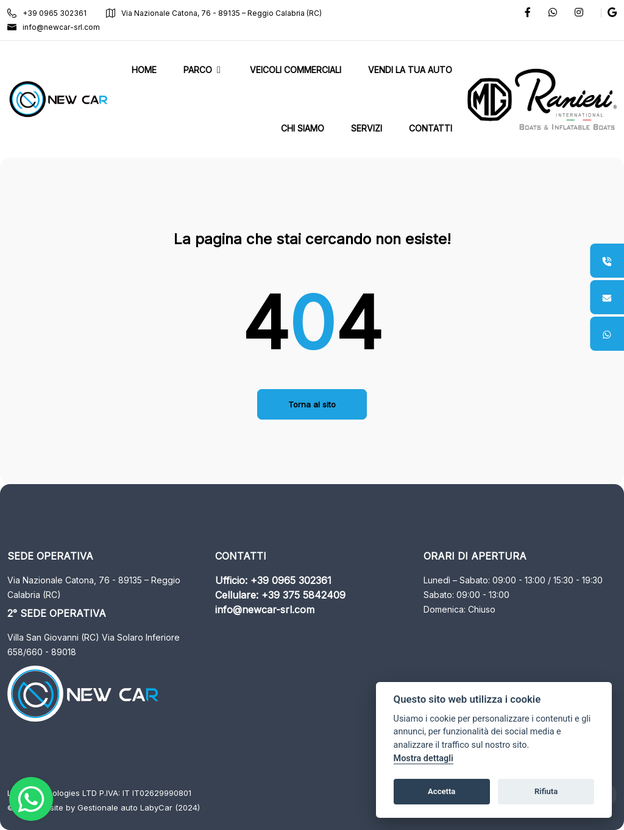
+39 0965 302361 (47, 13)
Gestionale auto (107, 807)
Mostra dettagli (423, 758)
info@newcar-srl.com (53, 27)
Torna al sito (312, 404)
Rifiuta (546, 791)
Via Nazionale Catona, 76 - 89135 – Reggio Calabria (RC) (214, 13)
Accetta (441, 791)
